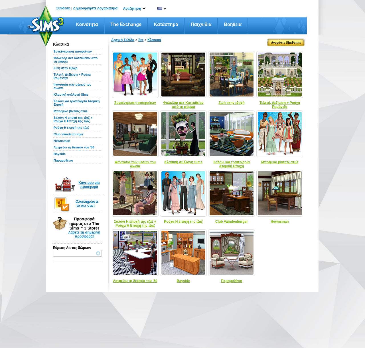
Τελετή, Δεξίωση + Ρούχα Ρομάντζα (279, 105)
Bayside (60, 154)
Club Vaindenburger (69, 134)
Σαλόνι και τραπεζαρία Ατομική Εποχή (231, 164)
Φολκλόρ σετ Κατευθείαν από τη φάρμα (183, 105)
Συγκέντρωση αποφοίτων (73, 51)
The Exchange (126, 24)
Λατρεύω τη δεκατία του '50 (74, 147)
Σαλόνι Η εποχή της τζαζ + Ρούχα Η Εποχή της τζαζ (73, 119)
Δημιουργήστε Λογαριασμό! (96, 8)
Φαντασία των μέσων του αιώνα (135, 164)
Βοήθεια (233, 24)
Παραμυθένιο (63, 160)
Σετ (140, 40)
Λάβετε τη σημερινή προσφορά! (84, 234)
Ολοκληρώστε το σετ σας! (87, 204)
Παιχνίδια (201, 24)
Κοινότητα (87, 24)
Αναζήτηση (132, 9)
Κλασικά (154, 40)
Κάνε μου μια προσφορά (89, 185)
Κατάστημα (166, 24)
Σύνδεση (63, 8)
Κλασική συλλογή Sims (71, 94)
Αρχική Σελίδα (122, 40)
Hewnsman (62, 140)
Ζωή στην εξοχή (65, 68)
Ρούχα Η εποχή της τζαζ (71, 127)
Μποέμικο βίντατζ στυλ (71, 111)
